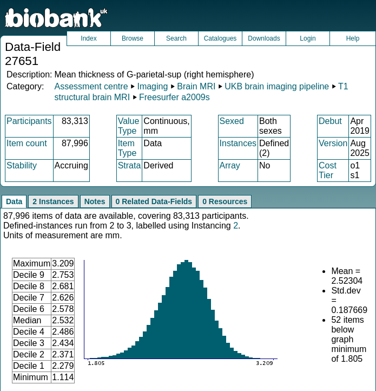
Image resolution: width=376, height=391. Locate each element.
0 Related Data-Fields (154, 201)
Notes (94, 201)
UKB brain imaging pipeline (277, 86)
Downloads (264, 38)
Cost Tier (328, 170)
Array (230, 165)
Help (353, 38)
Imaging (152, 86)
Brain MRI (196, 86)
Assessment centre (91, 86)
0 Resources (224, 201)
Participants (29, 121)
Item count (26, 143)
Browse (132, 38)
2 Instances (53, 201)
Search (176, 38)
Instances (238, 143)
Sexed (232, 121)
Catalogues (220, 38)
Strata (129, 165)
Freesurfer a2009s (174, 97)
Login (307, 38)
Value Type (129, 125)
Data (14, 201)
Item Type (127, 148)
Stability (21, 165)
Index (88, 38)
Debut (330, 121)
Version (333, 143)
